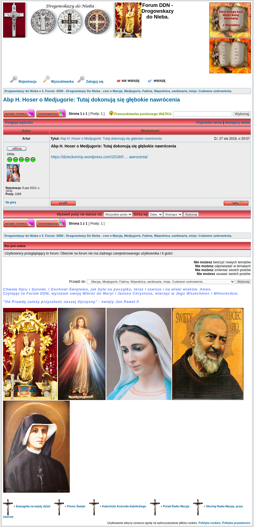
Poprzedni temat (209, 122)
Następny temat (237, 122)
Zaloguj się (90, 82)
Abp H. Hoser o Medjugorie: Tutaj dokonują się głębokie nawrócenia (91, 100)
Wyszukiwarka (59, 82)
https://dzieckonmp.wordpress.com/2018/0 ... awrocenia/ (99, 157)
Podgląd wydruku (19, 122)
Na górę (11, 202)
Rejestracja (23, 82)
